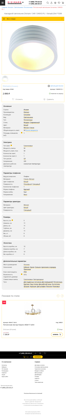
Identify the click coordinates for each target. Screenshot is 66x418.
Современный (35, 122)
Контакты (4, 365)
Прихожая (27, 269)
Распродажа (5, 371)
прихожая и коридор (48, 267)
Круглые (26, 284)
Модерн (26, 122)
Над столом (34, 284)
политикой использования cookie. (33, 405)
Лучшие (26, 286)
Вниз (25, 194)
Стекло (31, 128)
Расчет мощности (32, 130)
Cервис (37, 362)
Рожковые (56, 286)
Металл (26, 128)
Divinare (6, 86)
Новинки (4, 372)
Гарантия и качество (40, 369)
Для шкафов (41, 286)
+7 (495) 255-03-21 (35, 4)
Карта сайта (5, 376)
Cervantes (27, 115)
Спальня (38, 267)
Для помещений (47, 282)
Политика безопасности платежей (33, 393)
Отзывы (37, 376)
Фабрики (4, 367)
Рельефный (28, 184)
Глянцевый (36, 184)
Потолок (27, 265)
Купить (57, 334)
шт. (26, 357)
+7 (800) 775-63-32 (35, 2)
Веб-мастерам (38, 372)
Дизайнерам (38, 374)
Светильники (18, 7)
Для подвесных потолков (32, 282)
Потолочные (28, 7)
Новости (37, 378)
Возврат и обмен (39, 371)
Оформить (38, 357)
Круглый (27, 189)
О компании (6, 362)
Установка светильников (41, 367)
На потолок (56, 284)
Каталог (10, 7)
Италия (14, 86)
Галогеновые (28, 146)
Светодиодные (38, 279)
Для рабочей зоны (45, 284)
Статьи (36, 380)
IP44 (25, 272)
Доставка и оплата (40, 365)
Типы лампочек (39, 382)
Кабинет (26, 267)
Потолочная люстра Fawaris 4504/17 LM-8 (18, 325)
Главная (4, 7)
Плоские (49, 286)
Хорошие (33, 286)
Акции (3, 374)
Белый (26, 125)
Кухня (32, 267)
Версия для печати (55, 86)
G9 (25, 159)
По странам (5, 369)
